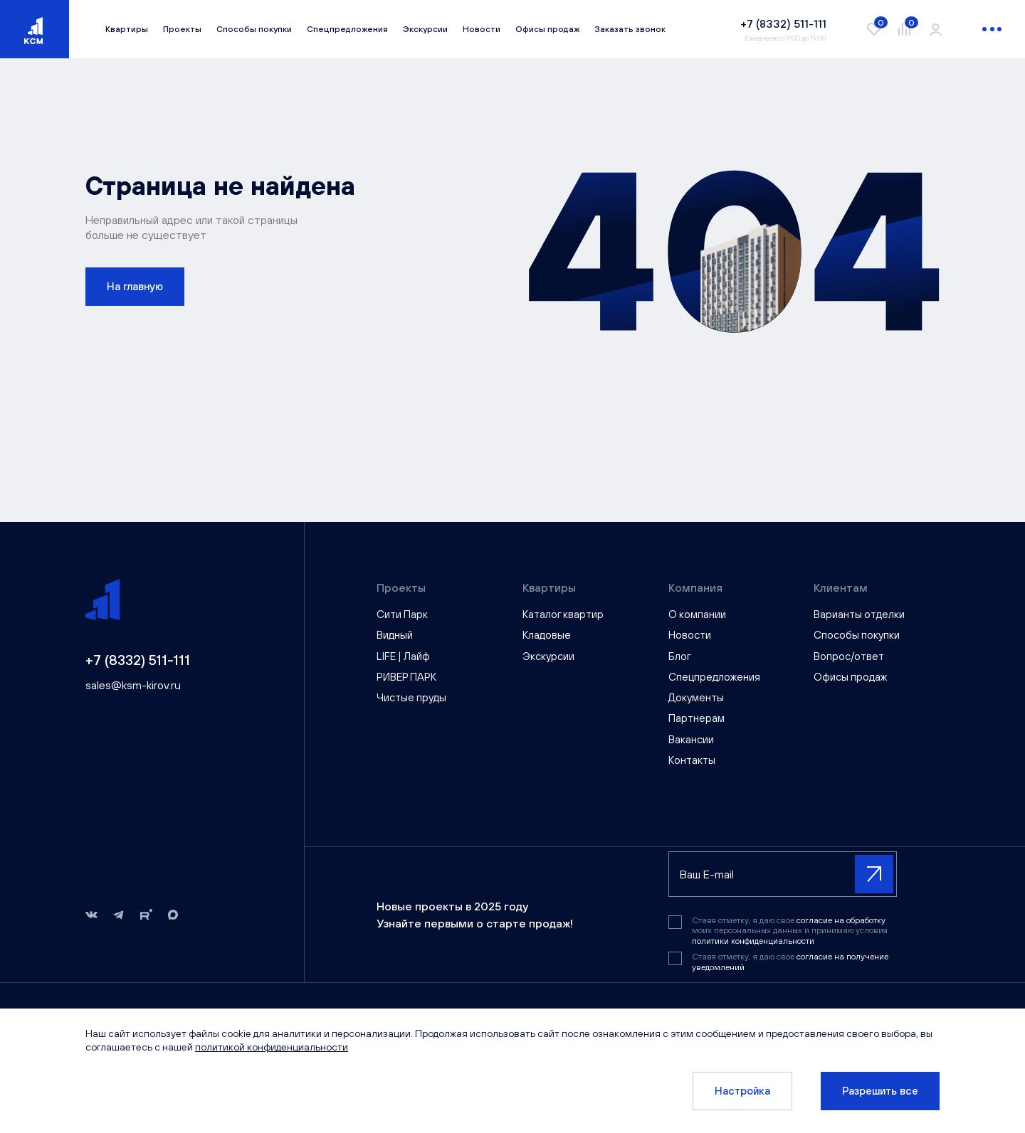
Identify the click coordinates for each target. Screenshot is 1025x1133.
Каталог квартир (563, 614)
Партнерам (696, 718)
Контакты (691, 760)
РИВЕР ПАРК (406, 677)
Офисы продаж (547, 29)
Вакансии (691, 739)
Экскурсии (425, 29)
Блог (679, 656)
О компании (697, 614)
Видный (395, 635)
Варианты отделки (859, 614)
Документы (696, 697)
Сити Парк (402, 614)
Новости (481, 29)
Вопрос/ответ (849, 656)
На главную (135, 286)
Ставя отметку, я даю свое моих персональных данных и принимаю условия (790, 930)
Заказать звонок (630, 29)
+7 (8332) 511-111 (137, 659)
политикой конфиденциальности (271, 1047)
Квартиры (126, 29)
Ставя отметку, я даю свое (790, 962)
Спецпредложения (347, 29)
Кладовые (546, 635)
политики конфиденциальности (753, 941)
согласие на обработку (841, 920)
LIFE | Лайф (403, 656)
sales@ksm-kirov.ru (133, 685)
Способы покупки (254, 29)
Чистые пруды (411, 697)
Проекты (182, 29)
